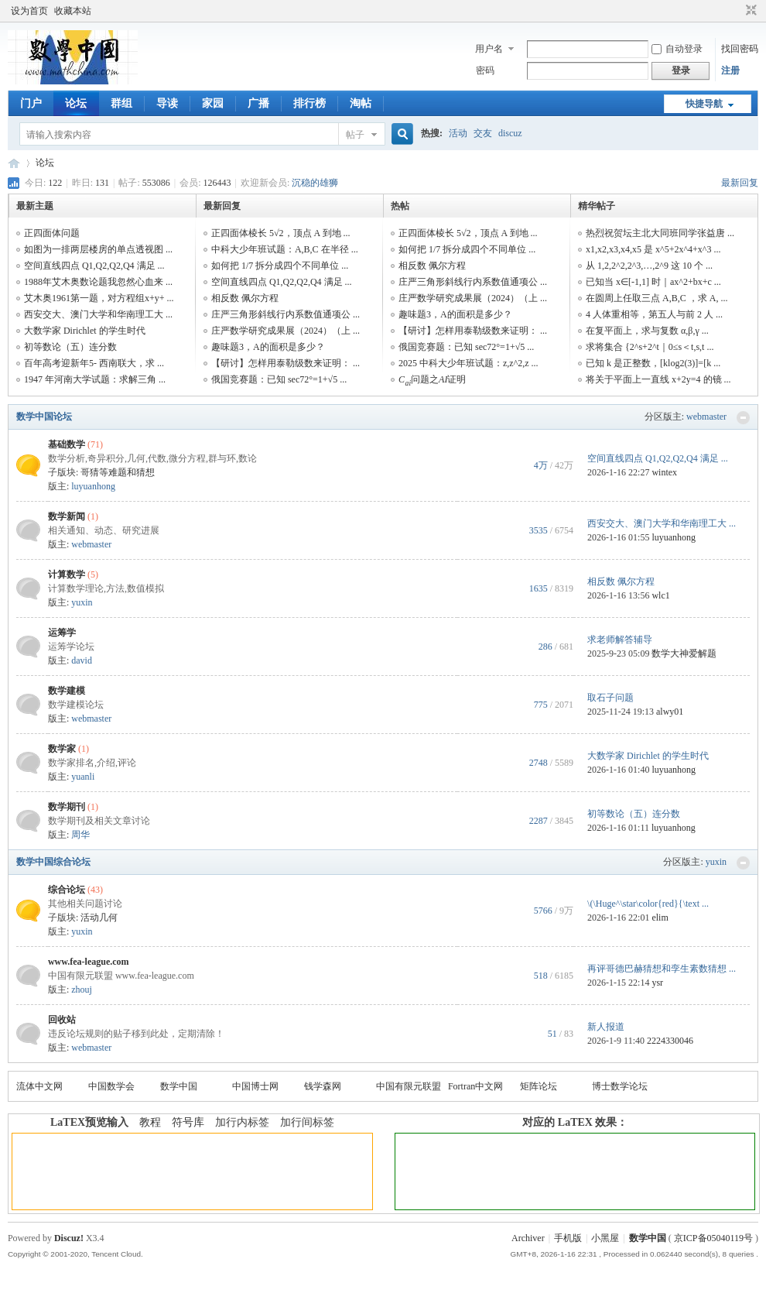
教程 (150, 1122)
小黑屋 (605, 1238)
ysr (657, 982)
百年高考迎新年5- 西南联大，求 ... (94, 363)
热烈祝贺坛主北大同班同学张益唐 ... (660, 233)
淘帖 (360, 103)
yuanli (82, 776)
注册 (730, 70)
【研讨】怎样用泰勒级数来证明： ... (285, 363)
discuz (510, 133)
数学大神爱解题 (683, 653)
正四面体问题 (52, 233)
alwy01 (669, 711)
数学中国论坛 (44, 416)
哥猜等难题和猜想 (117, 472)
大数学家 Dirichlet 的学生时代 (84, 330)
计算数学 (66, 574)
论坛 (76, 103)
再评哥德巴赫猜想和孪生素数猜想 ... (661, 968)
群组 (121, 103)
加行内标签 (242, 1122)
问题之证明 (432, 379)
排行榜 (309, 103)
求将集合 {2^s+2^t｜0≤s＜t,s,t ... (649, 346)
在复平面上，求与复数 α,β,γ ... (647, 330)
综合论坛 (66, 889)
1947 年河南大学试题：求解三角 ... (95, 379)
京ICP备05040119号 (713, 1238)
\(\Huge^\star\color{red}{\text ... (648, 903)
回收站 (62, 1019)
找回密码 (739, 48)
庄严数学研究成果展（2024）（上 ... (285, 330)
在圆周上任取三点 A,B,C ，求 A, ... (656, 298)
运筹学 (62, 632)
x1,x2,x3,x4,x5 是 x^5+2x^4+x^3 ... (653, 249)
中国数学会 (111, 1086)
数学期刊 (66, 806)
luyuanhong (93, 486)
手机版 (568, 1238)
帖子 (355, 134)
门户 (31, 103)
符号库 (188, 1122)
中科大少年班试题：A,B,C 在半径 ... (284, 249)
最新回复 (739, 182)
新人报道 (605, 1026)
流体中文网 (39, 1086)
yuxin (81, 602)
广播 (258, 103)
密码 (485, 70)
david (81, 660)
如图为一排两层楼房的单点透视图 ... (98, 249)
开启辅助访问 (736, 11)
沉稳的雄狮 (315, 182)
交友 (483, 133)
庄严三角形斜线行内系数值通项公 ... (285, 314)
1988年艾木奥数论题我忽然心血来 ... (98, 281)
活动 (458, 133)
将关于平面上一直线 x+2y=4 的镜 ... (658, 379)
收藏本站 (72, 10)
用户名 (489, 48)
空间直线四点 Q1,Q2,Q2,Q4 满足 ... (94, 265)
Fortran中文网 (475, 1086)
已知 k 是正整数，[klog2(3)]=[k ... (653, 363)
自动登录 (677, 48)
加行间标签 (307, 1122)
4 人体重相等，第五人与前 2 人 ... (654, 314)
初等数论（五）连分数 (70, 346)
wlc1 (660, 595)
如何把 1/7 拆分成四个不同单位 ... (279, 265)
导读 (167, 103)
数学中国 (14, 163)
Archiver (528, 1238)
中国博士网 (255, 1086)
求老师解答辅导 (619, 639)
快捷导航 (704, 103)
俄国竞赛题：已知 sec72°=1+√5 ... (279, 379)
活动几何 (99, 917)
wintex (664, 472)
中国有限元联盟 (408, 1086)
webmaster (706, 416)
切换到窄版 (749, 11)
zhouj (81, 989)
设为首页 (29, 10)
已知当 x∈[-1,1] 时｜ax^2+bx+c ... (653, 281)
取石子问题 (610, 697)
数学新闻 (66, 516)
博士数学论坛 (620, 1086)
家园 (213, 103)
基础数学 (66, 444)
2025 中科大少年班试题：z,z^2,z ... (468, 363)
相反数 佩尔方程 (245, 298)
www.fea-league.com (88, 961)
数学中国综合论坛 (53, 861)
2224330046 (670, 1040)
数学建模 (66, 690)
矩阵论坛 (538, 1086)
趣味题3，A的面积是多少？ (268, 346)
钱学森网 (322, 1086)
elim (659, 917)
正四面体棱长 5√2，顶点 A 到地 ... (281, 233)
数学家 (62, 748)
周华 (80, 834)
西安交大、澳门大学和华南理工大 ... (98, 314)
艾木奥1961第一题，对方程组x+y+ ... (99, 298)
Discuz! (69, 1238)
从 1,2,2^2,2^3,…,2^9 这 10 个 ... (649, 265)
